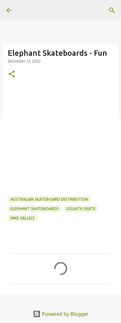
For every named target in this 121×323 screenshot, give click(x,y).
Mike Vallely (22, 218)
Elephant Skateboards (34, 209)
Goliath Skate (81, 209)
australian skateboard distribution (49, 199)
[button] (11, 74)
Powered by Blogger (60, 314)
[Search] (112, 10)
